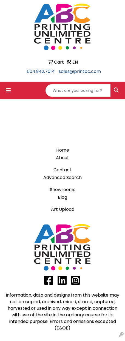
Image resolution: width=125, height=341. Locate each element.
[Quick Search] (78, 90)
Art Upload (62, 209)
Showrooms (62, 189)
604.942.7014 (41, 71)
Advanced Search (62, 177)
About (62, 158)
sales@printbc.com (80, 71)
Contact (62, 170)
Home (62, 150)
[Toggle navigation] (8, 90)
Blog (62, 197)
